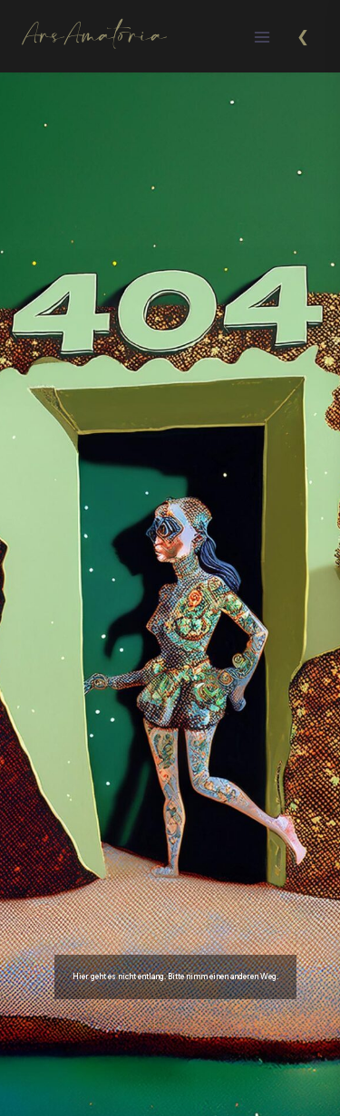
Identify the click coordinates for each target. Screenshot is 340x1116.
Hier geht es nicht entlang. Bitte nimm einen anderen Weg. (175, 976)
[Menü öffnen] (261, 37)
